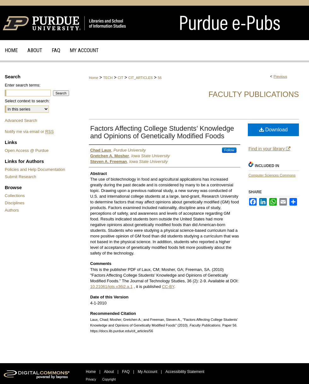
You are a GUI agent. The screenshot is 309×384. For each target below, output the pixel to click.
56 (159, 78)
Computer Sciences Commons (271, 175)
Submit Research (20, 176)
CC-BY (168, 286)
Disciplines (14, 203)
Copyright (109, 379)
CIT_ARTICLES (140, 78)
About (109, 371)
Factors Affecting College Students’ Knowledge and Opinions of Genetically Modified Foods (162, 132)
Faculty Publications (253, 94)
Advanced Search (21, 120)
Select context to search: (27, 101)
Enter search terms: (22, 85)
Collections (15, 195)
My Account (147, 371)
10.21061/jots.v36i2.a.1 (111, 286)
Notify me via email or (29, 131)
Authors (12, 210)
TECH (108, 78)
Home (93, 78)
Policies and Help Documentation (35, 169)
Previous (280, 76)
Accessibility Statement (185, 371)
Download (273, 129)
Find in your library (269, 148)
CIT (120, 78)
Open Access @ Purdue (27, 150)
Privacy (91, 379)
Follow (229, 150)
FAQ (126, 371)
